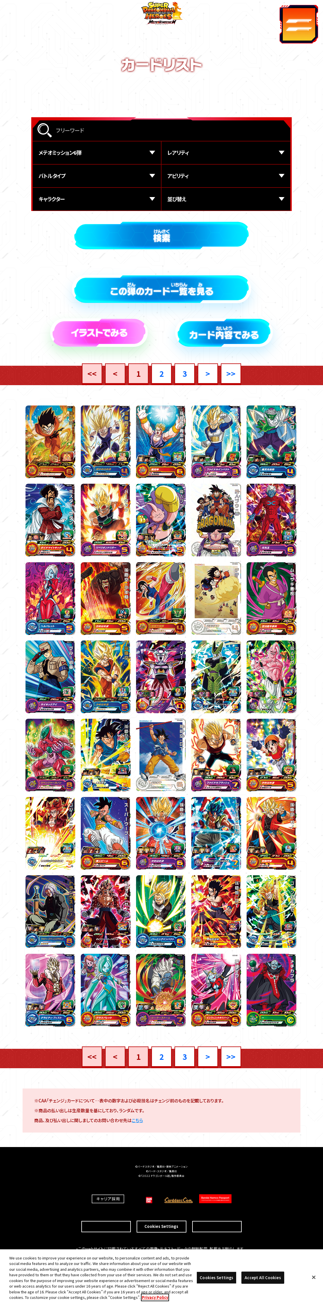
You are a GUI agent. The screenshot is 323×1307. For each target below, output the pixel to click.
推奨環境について (106, 1216)
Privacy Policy (155, 1297)
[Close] (313, 1277)
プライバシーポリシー (217, 1216)
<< (92, 373)
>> (231, 373)
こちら (137, 1122)
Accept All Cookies (263, 1277)
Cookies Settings (161, 1216)
